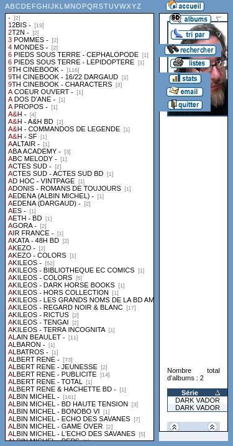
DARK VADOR (197, 400)
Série (189, 392)
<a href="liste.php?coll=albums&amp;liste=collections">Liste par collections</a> (79, 220)
